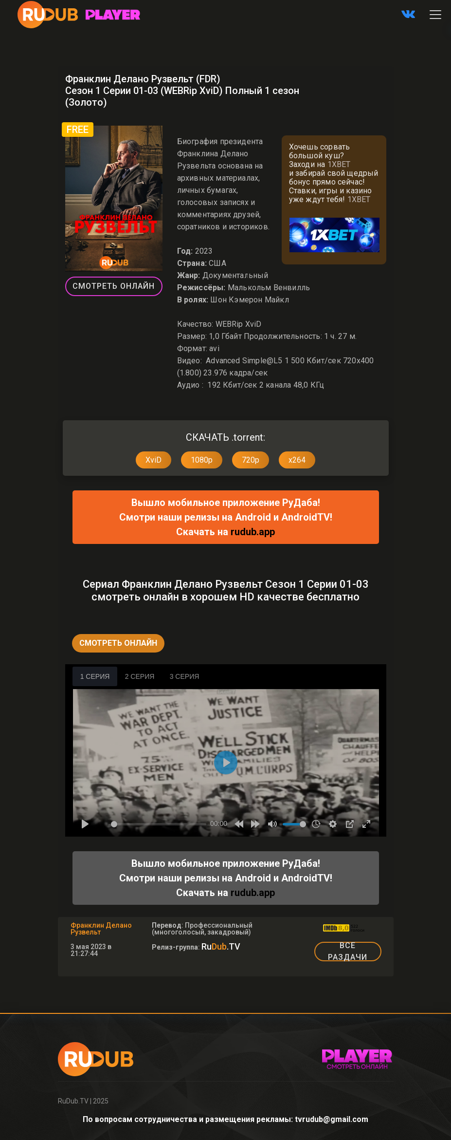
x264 (297, 460)
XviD (153, 460)
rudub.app (253, 532)
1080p (202, 460)
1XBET (339, 164)
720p (250, 460)
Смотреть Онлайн (113, 286)
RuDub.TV (73, 1101)
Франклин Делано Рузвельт (101, 928)
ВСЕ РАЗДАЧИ (347, 951)
